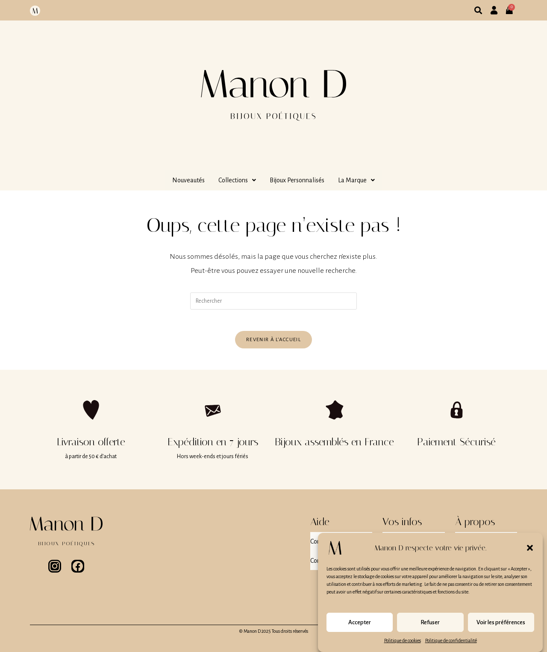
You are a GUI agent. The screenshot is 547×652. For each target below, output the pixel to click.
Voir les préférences (500, 628)
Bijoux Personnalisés (297, 180)
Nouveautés (188, 180)
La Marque (356, 180)
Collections (237, 180)
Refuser (430, 628)
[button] (530, 553)
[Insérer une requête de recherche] (273, 301)
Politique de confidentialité (451, 646)
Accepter (359, 628)
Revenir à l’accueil (273, 344)
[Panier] (512, 7)
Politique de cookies (402, 646)
